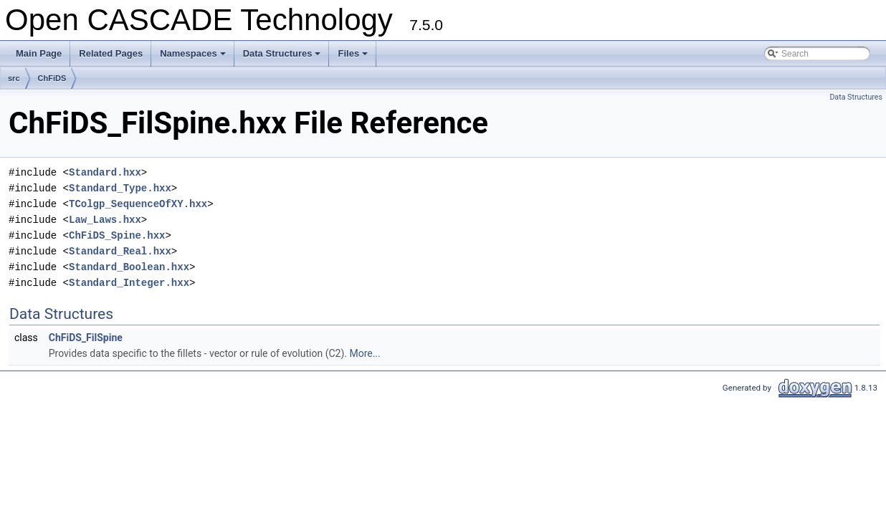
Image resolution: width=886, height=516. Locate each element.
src (14, 78)
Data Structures (283, 57)
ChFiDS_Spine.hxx (117, 235)
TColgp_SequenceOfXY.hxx (138, 204)
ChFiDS (52, 78)
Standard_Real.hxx (120, 251)
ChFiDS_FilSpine (86, 337)
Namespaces (194, 57)
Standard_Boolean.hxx (129, 267)
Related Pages (111, 53)
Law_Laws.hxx (105, 219)
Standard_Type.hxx (120, 188)
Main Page (39, 53)
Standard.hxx (105, 172)
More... (364, 353)
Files (354, 57)
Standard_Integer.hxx (129, 283)
